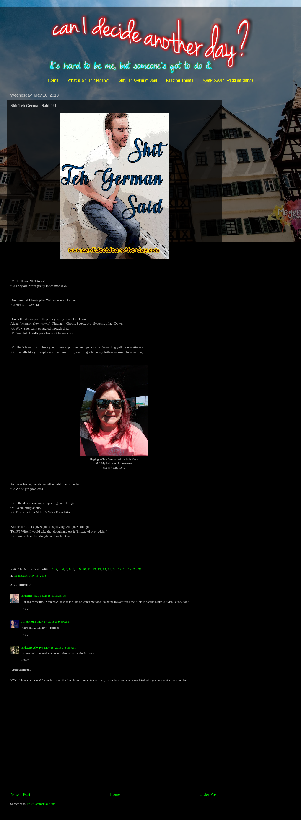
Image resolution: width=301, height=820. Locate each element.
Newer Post (20, 794)
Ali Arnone (28, 621)
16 (114, 569)
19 (130, 569)
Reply (25, 608)
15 (109, 569)
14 (104, 569)
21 (140, 569)
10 (84, 569)
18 (124, 569)
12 (94, 569)
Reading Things (179, 80)
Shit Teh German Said (138, 80)
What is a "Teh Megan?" (88, 80)
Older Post (209, 794)
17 (119, 569)
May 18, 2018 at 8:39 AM (60, 647)
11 (89, 569)
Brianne (26, 595)
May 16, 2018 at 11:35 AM (50, 595)
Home (53, 80)
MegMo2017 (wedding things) (228, 80)
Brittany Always (32, 647)
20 (135, 569)
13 (99, 569)
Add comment (21, 669)
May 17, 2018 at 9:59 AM (53, 621)
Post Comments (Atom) (41, 803)
